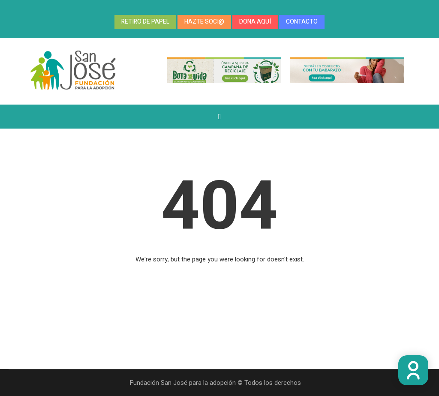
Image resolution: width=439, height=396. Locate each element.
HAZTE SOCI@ (204, 21)
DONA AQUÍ (255, 21)
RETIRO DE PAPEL (145, 21)
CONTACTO (302, 21)
